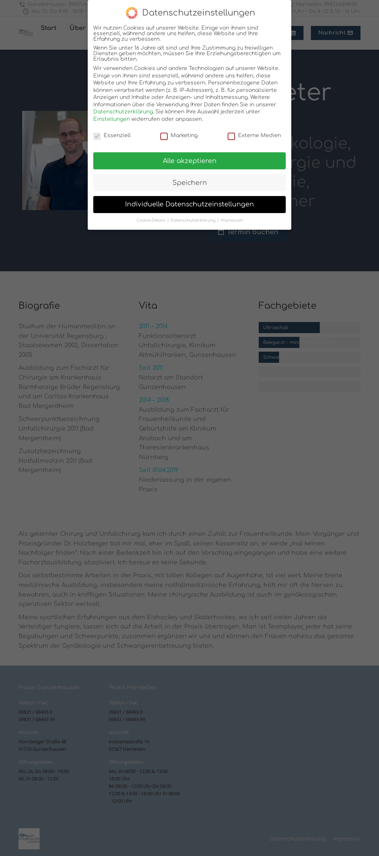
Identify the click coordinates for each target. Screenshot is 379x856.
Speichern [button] (189, 182)
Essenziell (112, 135)
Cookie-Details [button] (152, 220)
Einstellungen (111, 119)
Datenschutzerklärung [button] (194, 220)
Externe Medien (254, 135)
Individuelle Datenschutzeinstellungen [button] (189, 204)
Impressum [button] (232, 220)
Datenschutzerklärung (123, 112)
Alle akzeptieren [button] (190, 161)
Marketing (179, 135)
